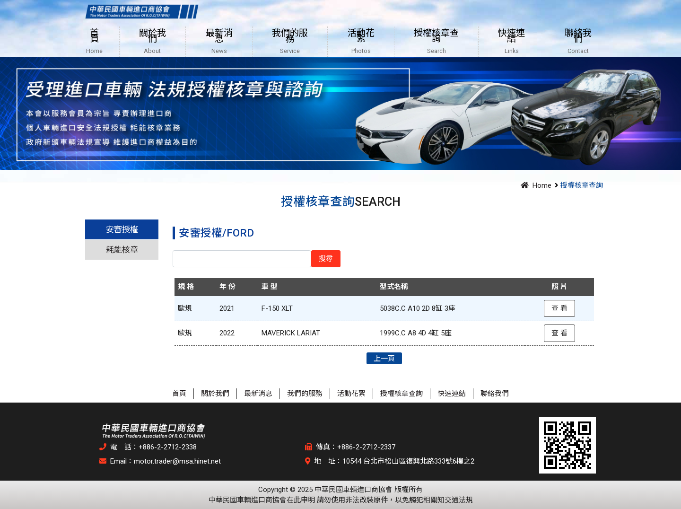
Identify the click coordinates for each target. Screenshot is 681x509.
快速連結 (451, 393)
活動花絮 (351, 393)
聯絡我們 (494, 393)
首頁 (179, 393)
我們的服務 (305, 393)
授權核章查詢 (401, 393)
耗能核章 (122, 249)
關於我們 (215, 393)
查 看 (559, 308)
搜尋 (326, 258)
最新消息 (258, 393)
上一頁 (384, 358)
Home (534, 185)
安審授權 (122, 229)
